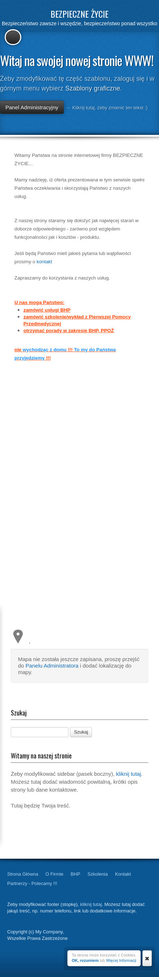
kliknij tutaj (128, 774)
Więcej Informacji (121, 960)
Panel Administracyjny (31, 107)
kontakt (44, 261)
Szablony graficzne (92, 88)
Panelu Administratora (52, 666)
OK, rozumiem (85, 960)
